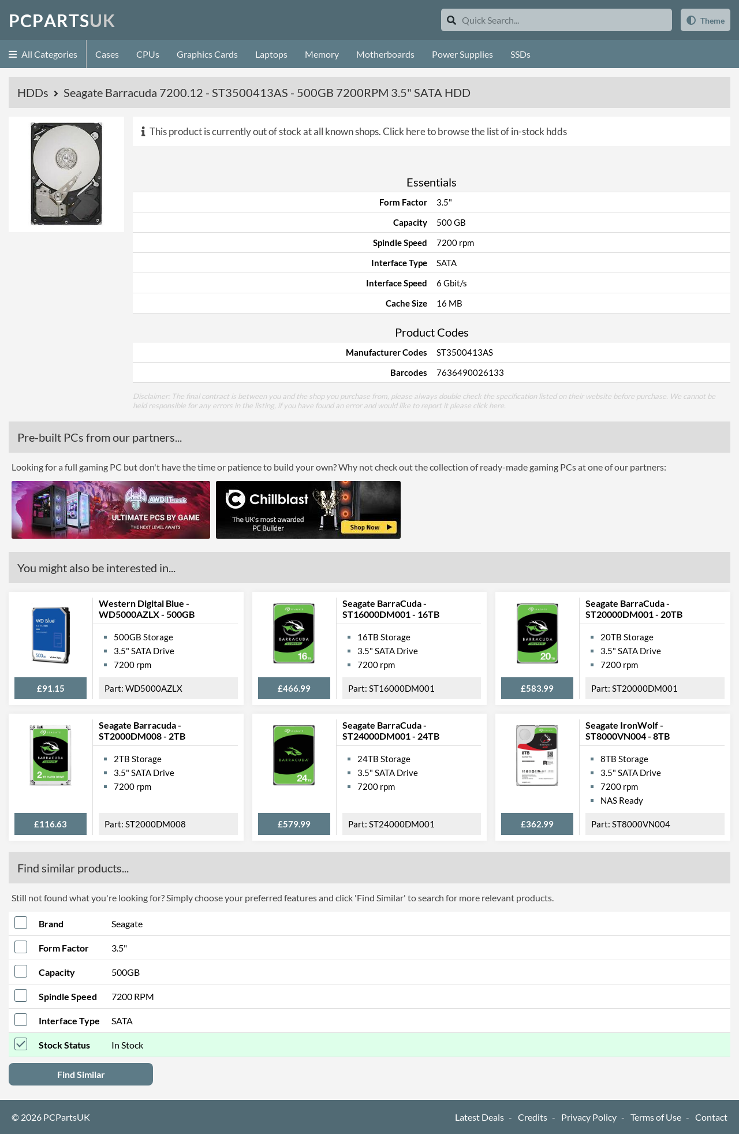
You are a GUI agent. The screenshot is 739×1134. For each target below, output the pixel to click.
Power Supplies (462, 54)
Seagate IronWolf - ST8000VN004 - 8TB (627, 730)
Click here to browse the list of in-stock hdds (475, 131)
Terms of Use (655, 1116)
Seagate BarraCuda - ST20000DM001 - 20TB (633, 609)
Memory (322, 54)
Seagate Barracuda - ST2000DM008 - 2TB (142, 730)
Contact (711, 1116)
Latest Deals (479, 1116)
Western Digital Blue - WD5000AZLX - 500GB (147, 609)
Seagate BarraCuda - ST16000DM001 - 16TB (390, 609)
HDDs (34, 92)
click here (488, 405)
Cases (107, 54)
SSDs (520, 54)
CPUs (147, 54)
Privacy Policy (589, 1116)
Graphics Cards (207, 54)
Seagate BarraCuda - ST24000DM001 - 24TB (390, 730)
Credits (532, 1116)
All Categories (43, 54)
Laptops (271, 54)
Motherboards (385, 54)
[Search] (451, 20)
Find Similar (81, 1074)
